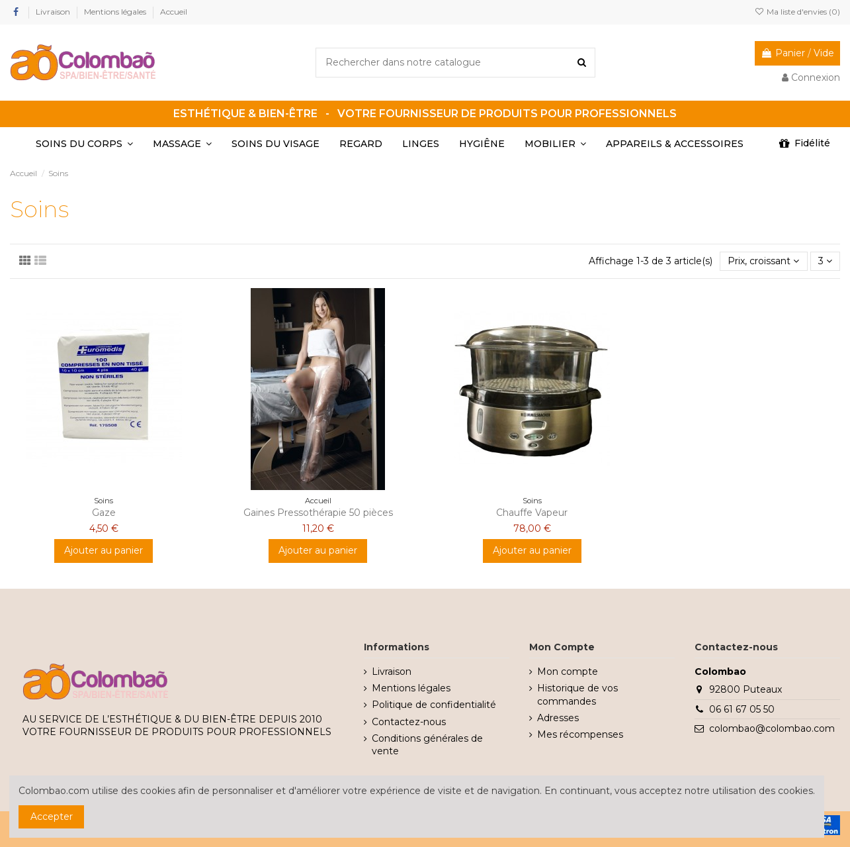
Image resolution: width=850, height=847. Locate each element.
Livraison (54, 12)
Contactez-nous (409, 722)
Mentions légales (116, 12)
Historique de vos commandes (577, 694)
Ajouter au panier (103, 550)
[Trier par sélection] (763, 261)
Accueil (173, 12)
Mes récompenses (580, 734)
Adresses (558, 718)
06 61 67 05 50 (742, 709)
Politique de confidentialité (434, 705)
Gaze (104, 513)
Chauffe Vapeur (532, 513)
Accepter (51, 816)
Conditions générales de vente (427, 745)
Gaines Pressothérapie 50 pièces (318, 513)
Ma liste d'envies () (797, 12)
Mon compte (567, 671)
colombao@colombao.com (772, 728)
